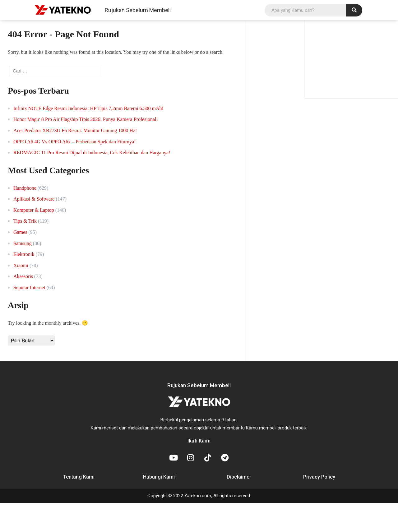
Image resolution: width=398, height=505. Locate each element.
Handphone (24, 189)
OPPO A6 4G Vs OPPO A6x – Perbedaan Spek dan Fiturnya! (74, 143)
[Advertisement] (351, 61)
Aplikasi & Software (33, 201)
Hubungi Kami (159, 479)
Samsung (22, 245)
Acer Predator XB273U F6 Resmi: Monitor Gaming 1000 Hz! (75, 132)
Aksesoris (23, 278)
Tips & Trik (25, 223)
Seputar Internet (29, 289)
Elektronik (24, 256)
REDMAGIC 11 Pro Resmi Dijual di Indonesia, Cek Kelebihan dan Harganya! (91, 154)
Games (20, 234)
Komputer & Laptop (33, 212)
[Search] (354, 11)
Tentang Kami (79, 479)
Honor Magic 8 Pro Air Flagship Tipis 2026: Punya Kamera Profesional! (85, 121)
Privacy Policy (319, 479)
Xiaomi (20, 267)
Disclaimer (239, 479)
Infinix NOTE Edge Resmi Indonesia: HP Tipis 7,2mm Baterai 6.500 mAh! (88, 110)
